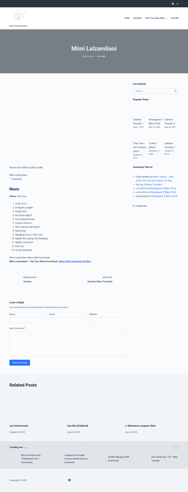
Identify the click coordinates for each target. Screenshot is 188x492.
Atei (138, 184)
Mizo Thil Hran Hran (156, 18)
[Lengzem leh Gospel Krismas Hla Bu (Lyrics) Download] (57, 458)
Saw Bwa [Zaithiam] (77, 425)
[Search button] (176, 91)
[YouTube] (173, 4)
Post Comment (19, 362)
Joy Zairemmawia (18, 425)
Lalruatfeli (141, 188)
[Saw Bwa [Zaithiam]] (94, 406)
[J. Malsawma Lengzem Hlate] (152, 406)
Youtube (175, 18)
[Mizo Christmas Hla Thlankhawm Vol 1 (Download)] (13, 458)
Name (12, 314)
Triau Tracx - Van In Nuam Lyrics (139, 147)
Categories (141, 205)
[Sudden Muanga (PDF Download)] (100, 458)
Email (52, 314)
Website (93, 314)
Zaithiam (101, 56)
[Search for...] (153, 91)
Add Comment (17, 328)
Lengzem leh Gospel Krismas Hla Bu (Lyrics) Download (76, 459)
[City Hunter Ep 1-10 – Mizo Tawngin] (144, 458)
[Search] (178, 4)
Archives (137, 18)
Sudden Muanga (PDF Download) (118, 459)
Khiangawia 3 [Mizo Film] (163, 188)
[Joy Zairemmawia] (36, 406)
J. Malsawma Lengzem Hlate (140, 425)
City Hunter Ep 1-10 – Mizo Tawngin (164, 459)
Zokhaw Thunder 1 (153, 184)
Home (127, 18)
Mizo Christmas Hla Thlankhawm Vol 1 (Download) (31, 459)
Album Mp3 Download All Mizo (75, 261)
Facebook (16, 178)
